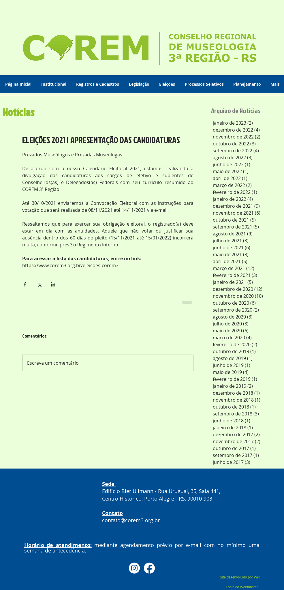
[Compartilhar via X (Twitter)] (39, 284)
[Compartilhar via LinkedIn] (53, 284)
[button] (54, 84)
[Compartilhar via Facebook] (25, 284)
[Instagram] (134, 568)
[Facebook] (149, 568)
